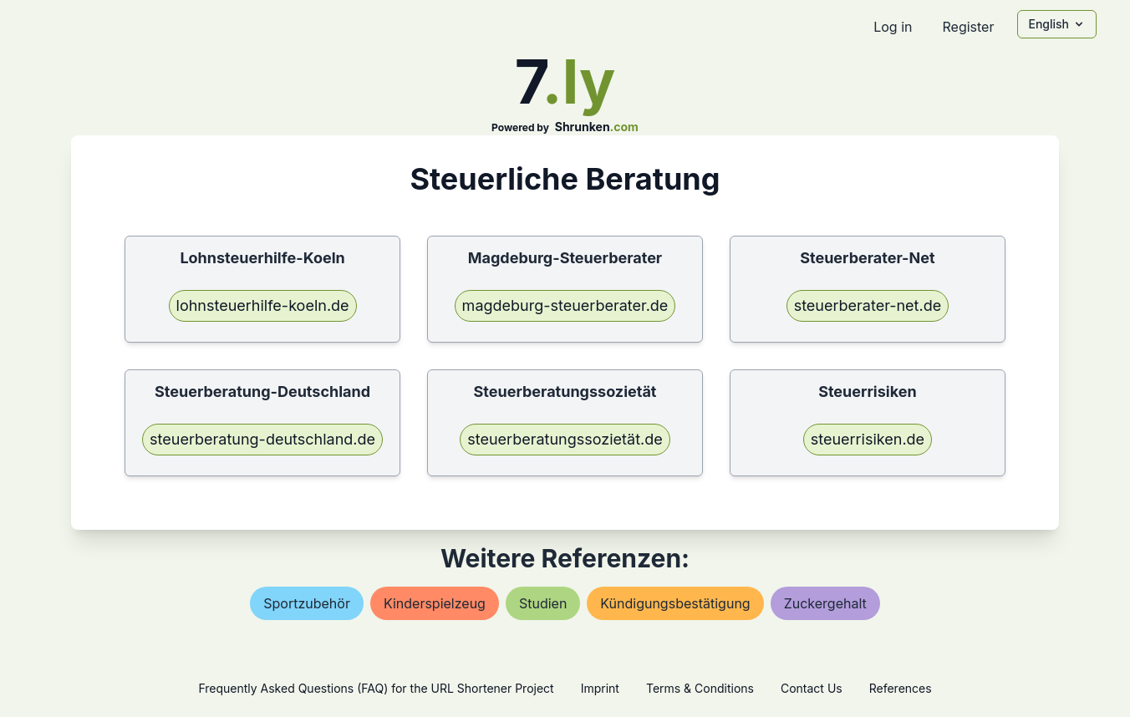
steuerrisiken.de (867, 439)
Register (968, 26)
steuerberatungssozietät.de (565, 439)
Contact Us (811, 688)
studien (543, 603)
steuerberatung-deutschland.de (262, 439)
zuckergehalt (825, 603)
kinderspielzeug (435, 603)
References (900, 688)
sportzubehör (306, 603)
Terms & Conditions (700, 688)
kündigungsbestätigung (675, 603)
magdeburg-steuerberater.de (565, 305)
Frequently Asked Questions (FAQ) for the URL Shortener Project (375, 688)
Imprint (600, 688)
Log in (892, 26)
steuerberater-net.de (868, 305)
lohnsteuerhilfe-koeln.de (262, 305)
